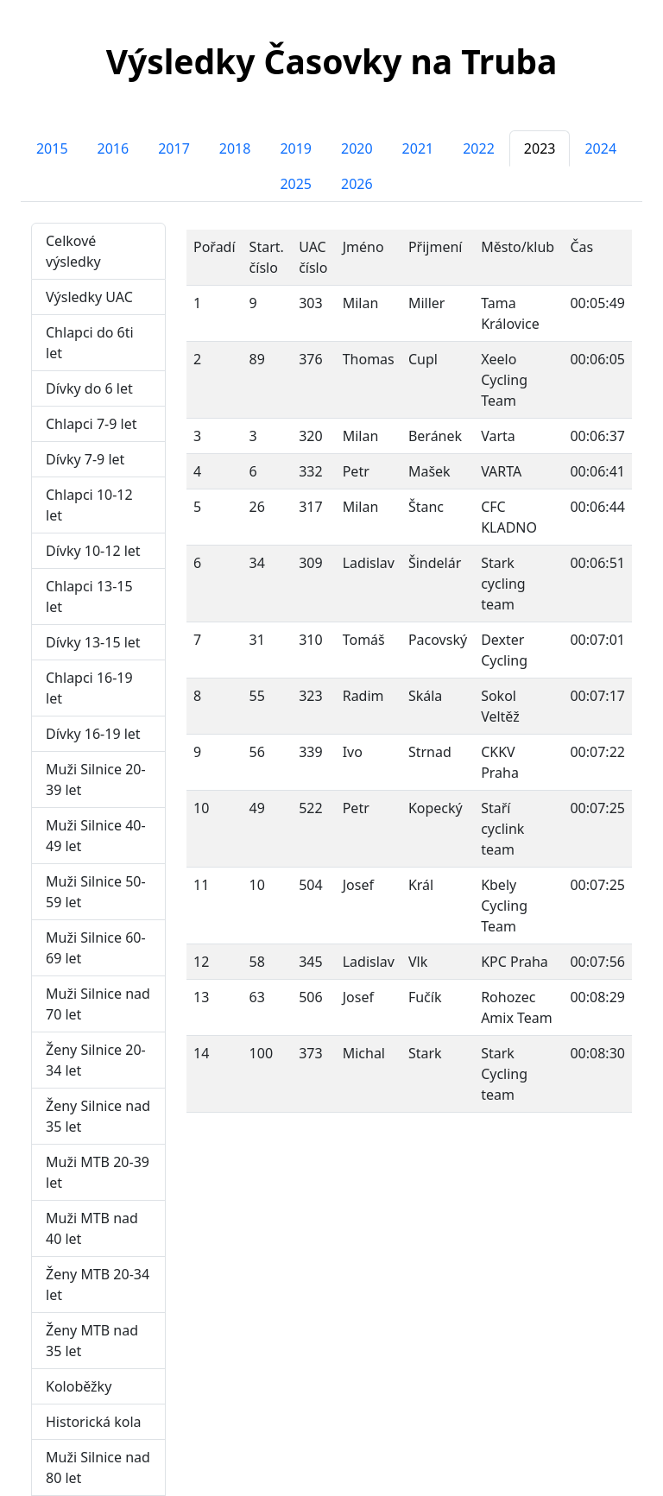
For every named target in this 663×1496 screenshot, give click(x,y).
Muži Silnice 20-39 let (96, 779)
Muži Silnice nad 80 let (98, 1467)
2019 (296, 148)
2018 (235, 148)
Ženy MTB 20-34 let (97, 1284)
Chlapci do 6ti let (90, 343)
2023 (540, 148)
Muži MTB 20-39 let (97, 1172)
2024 (600, 148)
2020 (357, 148)
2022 (479, 148)
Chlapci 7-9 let (91, 423)
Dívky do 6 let (89, 388)
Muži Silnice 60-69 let (96, 948)
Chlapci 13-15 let (89, 596)
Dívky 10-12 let (93, 550)
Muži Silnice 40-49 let (96, 835)
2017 (174, 148)
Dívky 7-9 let (85, 459)
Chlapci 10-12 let (89, 505)
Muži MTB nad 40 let (92, 1228)
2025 (296, 183)
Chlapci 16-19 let (89, 688)
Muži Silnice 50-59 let (96, 892)
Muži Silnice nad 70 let (98, 1004)
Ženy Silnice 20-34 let (96, 1060)
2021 (418, 148)
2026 (357, 183)
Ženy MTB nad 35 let (92, 1340)
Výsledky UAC (89, 296)
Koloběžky (78, 1386)
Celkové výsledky (73, 251)
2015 (52, 148)
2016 (113, 148)
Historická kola (94, 1421)
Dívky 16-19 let (93, 733)
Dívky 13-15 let (93, 642)
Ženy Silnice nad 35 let (98, 1116)
